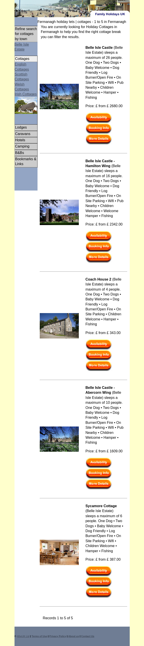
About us (73, 636)
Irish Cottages (26, 94)
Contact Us (87, 636)
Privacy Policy (57, 636)
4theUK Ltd (23, 636)
